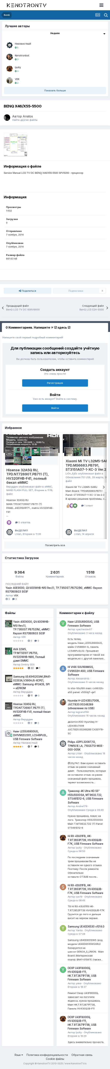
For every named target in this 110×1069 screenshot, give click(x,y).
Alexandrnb (82, 678)
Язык (18, 1054)
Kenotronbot (22, 55)
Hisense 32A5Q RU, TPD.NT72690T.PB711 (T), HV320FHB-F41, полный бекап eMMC (27, 476)
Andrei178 (81, 806)
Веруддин (12, 486)
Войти (55, 407)
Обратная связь (82, 1054)
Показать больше (55, 90)
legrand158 (82, 711)
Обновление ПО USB (78, 477)
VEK (17, 79)
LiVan (18, 533)
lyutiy (18, 67)
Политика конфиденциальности (47, 1054)
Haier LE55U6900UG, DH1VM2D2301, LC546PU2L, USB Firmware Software (30, 735)
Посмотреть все (55, 545)
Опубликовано (85, 632)
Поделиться (27, 291)
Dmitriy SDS (28, 664)
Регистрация (55, 382)
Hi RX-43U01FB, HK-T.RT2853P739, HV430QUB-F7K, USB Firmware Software (85, 840)
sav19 (79, 896)
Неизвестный (23, 43)
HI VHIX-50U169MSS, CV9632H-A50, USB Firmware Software (86, 671)
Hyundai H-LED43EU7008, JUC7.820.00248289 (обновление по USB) (84, 704)
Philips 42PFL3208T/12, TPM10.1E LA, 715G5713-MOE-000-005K (86, 745)
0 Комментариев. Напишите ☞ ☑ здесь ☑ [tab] (38, 327)
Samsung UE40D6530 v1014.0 (86, 926)
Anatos (28, 116)
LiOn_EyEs (71, 473)
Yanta (79, 930)
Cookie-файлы (55, 1058)
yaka (78, 983)
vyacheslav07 (84, 629)
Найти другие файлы (24, 119)
